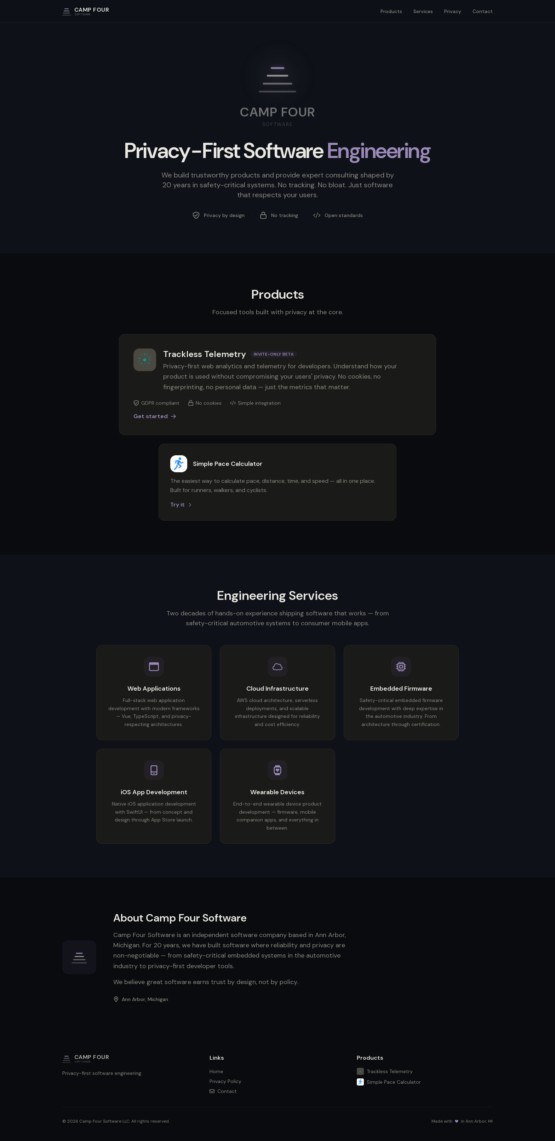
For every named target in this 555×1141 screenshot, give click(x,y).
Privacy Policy (225, 1081)
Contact (483, 11)
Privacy (452, 11)
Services (423, 11)
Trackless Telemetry (385, 1071)
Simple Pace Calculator (389, 1082)
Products (391, 11)
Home (216, 1071)
